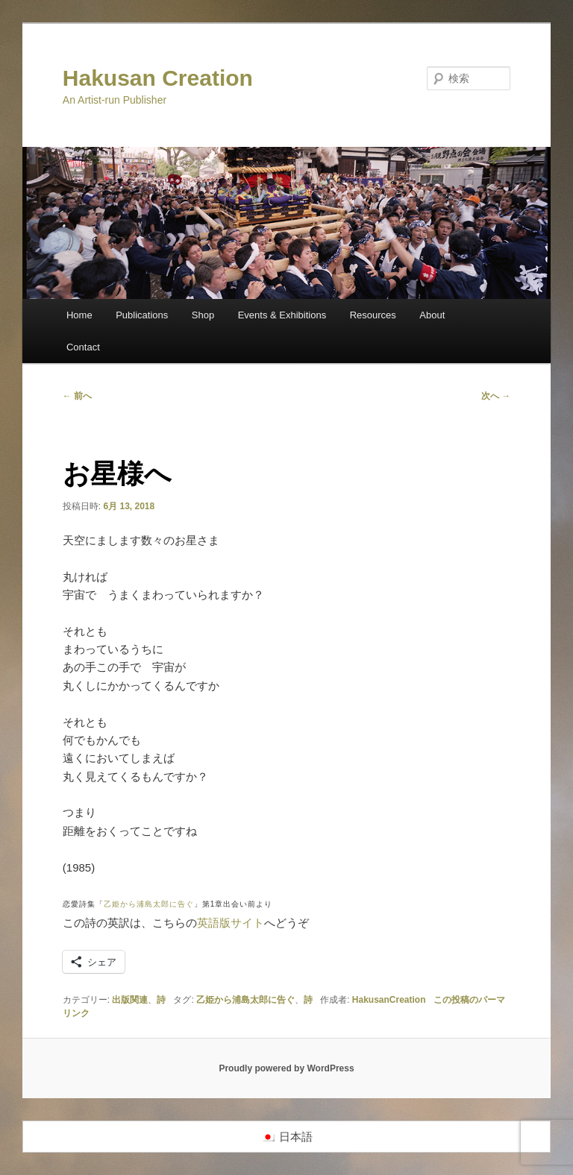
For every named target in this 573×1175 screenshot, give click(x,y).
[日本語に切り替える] (287, 1137)
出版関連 (130, 1000)
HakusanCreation (389, 1000)
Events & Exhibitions (282, 315)
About (432, 315)
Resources (373, 315)
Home (79, 315)
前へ (77, 396)
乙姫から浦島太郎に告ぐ (149, 904)
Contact (83, 347)
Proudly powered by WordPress (286, 1068)
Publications (142, 315)
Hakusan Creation (158, 78)
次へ (495, 396)
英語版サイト (230, 922)
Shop (203, 315)
